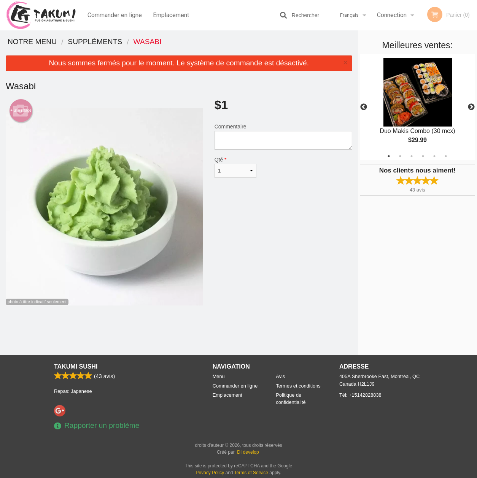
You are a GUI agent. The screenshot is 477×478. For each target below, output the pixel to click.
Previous (363, 107)
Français (349, 15)
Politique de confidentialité (290, 398)
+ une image (20, 110)
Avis (280, 376)
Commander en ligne (114, 15)
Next (471, 107)
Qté (235, 167)
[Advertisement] (179, 330)
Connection (392, 15)
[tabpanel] (418, 107)
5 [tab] (434, 156)
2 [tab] (400, 156)
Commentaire (283, 136)
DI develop (248, 452)
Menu (219, 376)
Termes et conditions (298, 386)
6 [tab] (446, 156)
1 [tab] (389, 156)
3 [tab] (411, 156)
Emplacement (171, 15)
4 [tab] (423, 156)
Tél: (360, 395)
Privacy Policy (210, 472)
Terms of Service (251, 472)
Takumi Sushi (75, 366)
